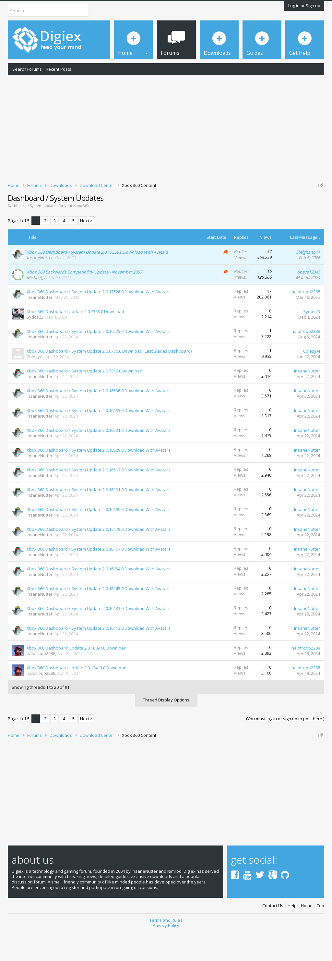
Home (307, 933)
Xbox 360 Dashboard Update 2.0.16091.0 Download (76, 676)
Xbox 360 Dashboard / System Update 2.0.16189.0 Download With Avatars (99, 537)
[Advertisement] (166, 127)
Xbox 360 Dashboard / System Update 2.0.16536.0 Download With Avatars (99, 418)
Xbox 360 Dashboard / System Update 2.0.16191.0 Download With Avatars (99, 517)
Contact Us (272, 933)
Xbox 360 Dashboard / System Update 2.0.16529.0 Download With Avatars (99, 478)
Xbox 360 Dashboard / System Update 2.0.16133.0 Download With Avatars (99, 636)
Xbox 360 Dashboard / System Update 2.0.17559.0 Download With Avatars (97, 280)
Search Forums (27, 69)
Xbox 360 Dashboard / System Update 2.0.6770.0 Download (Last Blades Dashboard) (109, 379)
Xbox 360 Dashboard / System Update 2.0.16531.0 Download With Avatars (99, 458)
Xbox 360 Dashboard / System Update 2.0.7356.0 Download (84, 399)
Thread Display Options (166, 728)
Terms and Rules (166, 948)
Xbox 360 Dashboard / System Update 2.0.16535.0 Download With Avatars (99, 438)
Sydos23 (35, 345)
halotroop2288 (305, 319)
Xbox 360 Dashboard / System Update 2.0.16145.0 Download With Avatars (99, 616)
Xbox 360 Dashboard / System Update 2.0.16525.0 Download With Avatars (99, 359)
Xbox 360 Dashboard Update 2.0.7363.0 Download (75, 339)
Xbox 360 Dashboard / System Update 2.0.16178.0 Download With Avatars (99, 557)
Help (292, 933)
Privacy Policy (166, 953)
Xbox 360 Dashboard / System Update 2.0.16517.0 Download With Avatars (99, 498)
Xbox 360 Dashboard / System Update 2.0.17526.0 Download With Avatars (99, 319)
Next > (86, 248)
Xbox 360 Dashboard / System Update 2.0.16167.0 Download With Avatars (99, 577)
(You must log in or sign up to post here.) (285, 746)
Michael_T (36, 305)
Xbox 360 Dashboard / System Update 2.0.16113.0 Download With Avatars (99, 656)
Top (320, 933)
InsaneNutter (40, 285)
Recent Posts (58, 69)
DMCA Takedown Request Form (185, 210)
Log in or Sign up (304, 5)
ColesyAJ (35, 384)
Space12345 (308, 300)
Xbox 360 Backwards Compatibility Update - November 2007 (84, 300)
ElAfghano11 (308, 280)
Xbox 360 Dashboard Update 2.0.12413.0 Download (76, 696)
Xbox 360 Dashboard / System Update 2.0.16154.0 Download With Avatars (99, 597)
